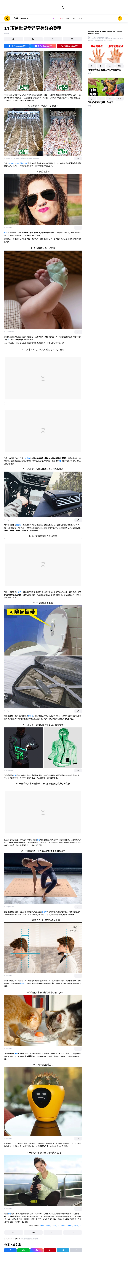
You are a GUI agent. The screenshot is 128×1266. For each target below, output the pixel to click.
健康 (89, 73)
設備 (38, 840)
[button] (92, 66)
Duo (5, 233)
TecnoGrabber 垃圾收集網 (18, 163)
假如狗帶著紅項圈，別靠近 (100, 102)
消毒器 (30, 716)
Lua (13, 1143)
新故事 (27, 458)
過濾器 (18, 525)
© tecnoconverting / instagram (12, 158)
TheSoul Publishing (102, 37)
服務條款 (119, 31)
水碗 (16, 1054)
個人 (53, 18)
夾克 (14, 775)
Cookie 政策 (111, 31)
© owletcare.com (9, 331)
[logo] (16, 18)
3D (60, 461)
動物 (89, 106)
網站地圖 (90, 33)
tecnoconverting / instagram (49, 1225)
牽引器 (22, 983)
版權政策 (104, 31)
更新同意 (97, 33)
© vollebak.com (8, 770)
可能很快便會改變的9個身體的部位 (104, 69)
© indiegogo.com (9, 227)
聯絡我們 (90, 31)
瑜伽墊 (44, 912)
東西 (19, 592)
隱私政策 (97, 31)
